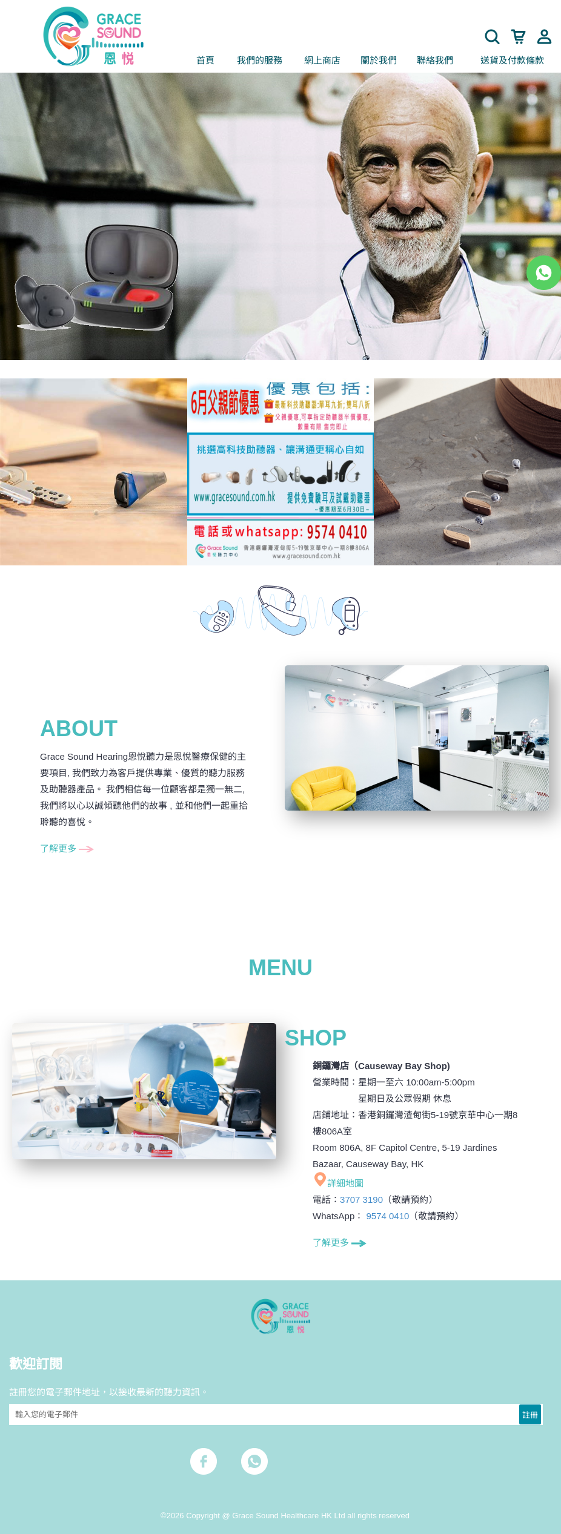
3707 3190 (361, 1199)
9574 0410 (387, 1216)
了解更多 (67, 848)
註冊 (530, 1414)
